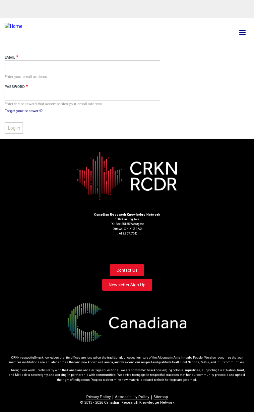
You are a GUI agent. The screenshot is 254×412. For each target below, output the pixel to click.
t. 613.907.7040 (127, 233)
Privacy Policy (98, 397)
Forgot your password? (23, 111)
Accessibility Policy (132, 397)
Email (10, 57)
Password (15, 87)
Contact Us (127, 270)
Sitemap (161, 397)
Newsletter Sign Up (127, 284)
